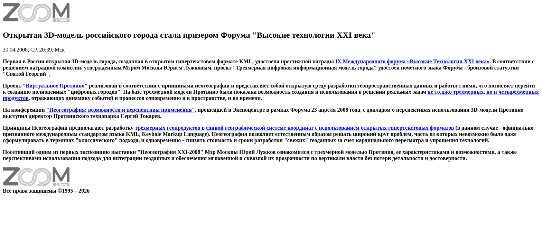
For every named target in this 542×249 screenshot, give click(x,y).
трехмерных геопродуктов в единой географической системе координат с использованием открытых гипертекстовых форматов (294, 128)
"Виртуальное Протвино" (55, 86)
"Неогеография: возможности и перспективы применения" (120, 110)
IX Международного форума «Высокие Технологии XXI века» (412, 61)
